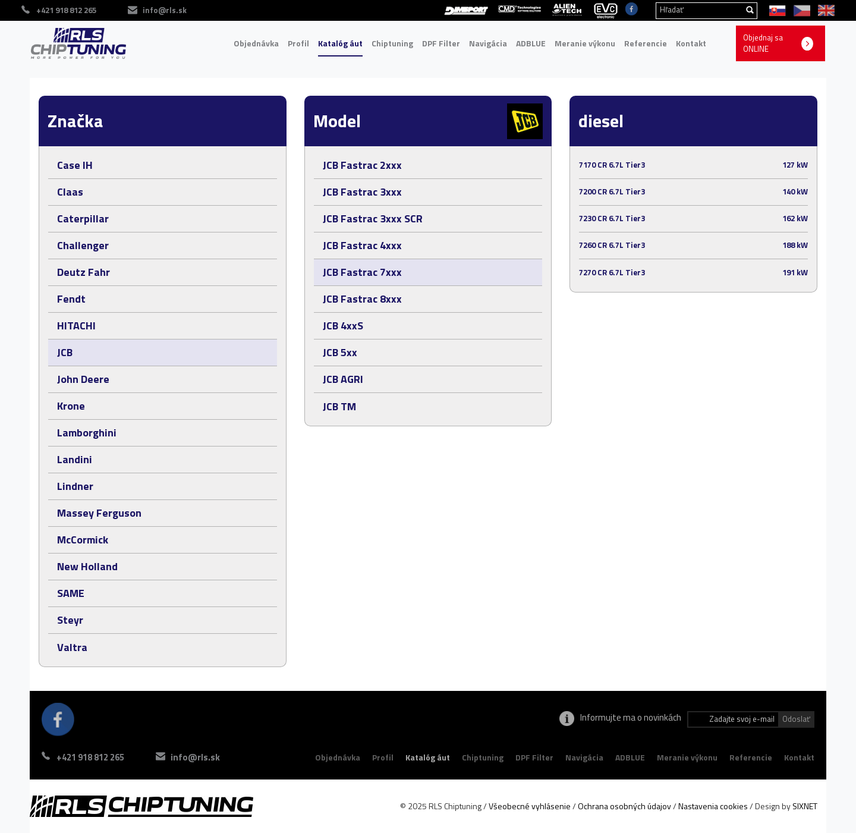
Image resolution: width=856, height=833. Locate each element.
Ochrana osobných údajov (624, 806)
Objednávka (256, 43)
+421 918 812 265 (90, 757)
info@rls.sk (195, 757)
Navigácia (488, 43)
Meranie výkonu (585, 43)
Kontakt (691, 43)
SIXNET (804, 806)
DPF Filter (441, 43)
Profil (298, 43)
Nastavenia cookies (713, 806)
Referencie (645, 43)
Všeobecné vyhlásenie (530, 806)
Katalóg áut (340, 43)
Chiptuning (392, 43)
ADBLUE (531, 43)
